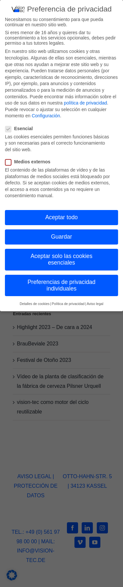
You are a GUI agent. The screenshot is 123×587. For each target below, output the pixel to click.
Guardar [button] (61, 235)
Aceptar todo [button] (61, 215)
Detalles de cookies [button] (35, 302)
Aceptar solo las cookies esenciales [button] (61, 257)
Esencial (21, 126)
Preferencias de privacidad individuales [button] (61, 283)
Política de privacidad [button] (68, 302)
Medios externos (30, 160)
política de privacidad (85, 101)
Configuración (46, 114)
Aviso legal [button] (95, 302)
